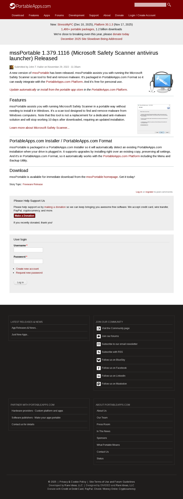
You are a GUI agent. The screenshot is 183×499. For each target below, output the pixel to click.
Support (94, 15)
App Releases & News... (24, 327)
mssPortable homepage (102, 176)
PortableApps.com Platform (64, 81)
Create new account (27, 268)
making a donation (55, 206)
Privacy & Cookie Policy (73, 481)
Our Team (102, 417)
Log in (139, 192)
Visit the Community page (113, 328)
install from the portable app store (62, 89)
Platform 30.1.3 (103, 24)
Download (18, 15)
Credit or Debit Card (72, 489)
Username (20, 245)
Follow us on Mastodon (112, 384)
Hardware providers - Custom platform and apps (37, 410)
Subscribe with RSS (110, 352)
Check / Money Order (106, 489)
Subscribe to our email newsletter (117, 344)
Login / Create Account (142, 15)
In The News (103, 431)
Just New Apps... (20, 334)
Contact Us (103, 451)
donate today (121, 34)
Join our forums (108, 336)
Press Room (103, 424)
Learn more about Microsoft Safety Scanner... (39, 127)
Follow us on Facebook (112, 368)
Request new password (29, 272)
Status (100, 458)
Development (76, 15)
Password (20, 256)
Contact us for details (23, 424)
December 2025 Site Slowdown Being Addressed (91, 38)
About (106, 15)
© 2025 (52, 481)
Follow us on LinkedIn (111, 376)
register (149, 192)
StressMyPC (65, 24)
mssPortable (40, 72)
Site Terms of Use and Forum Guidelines (112, 481)
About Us (101, 410)
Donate (119, 15)
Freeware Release (33, 184)
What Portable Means (108, 445)
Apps (47, 15)
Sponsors (102, 438)
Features (34, 15)
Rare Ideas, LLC (73, 485)
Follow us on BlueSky (111, 360)
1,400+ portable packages (77, 29)
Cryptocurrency (127, 489)
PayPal (89, 489)
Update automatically (22, 89)
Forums (59, 15)
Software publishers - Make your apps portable (36, 417)
